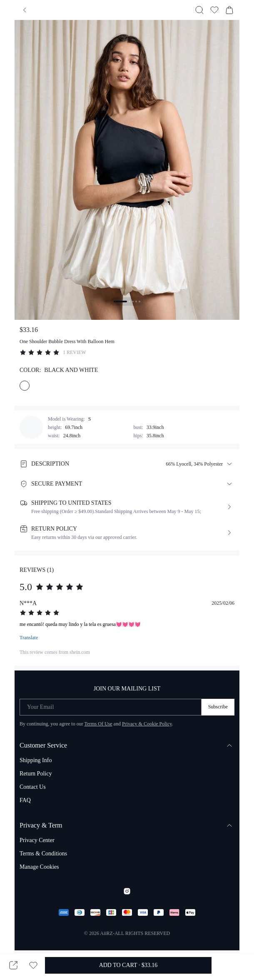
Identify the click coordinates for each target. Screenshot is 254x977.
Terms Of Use (98, 724)
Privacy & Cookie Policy (147, 724)
